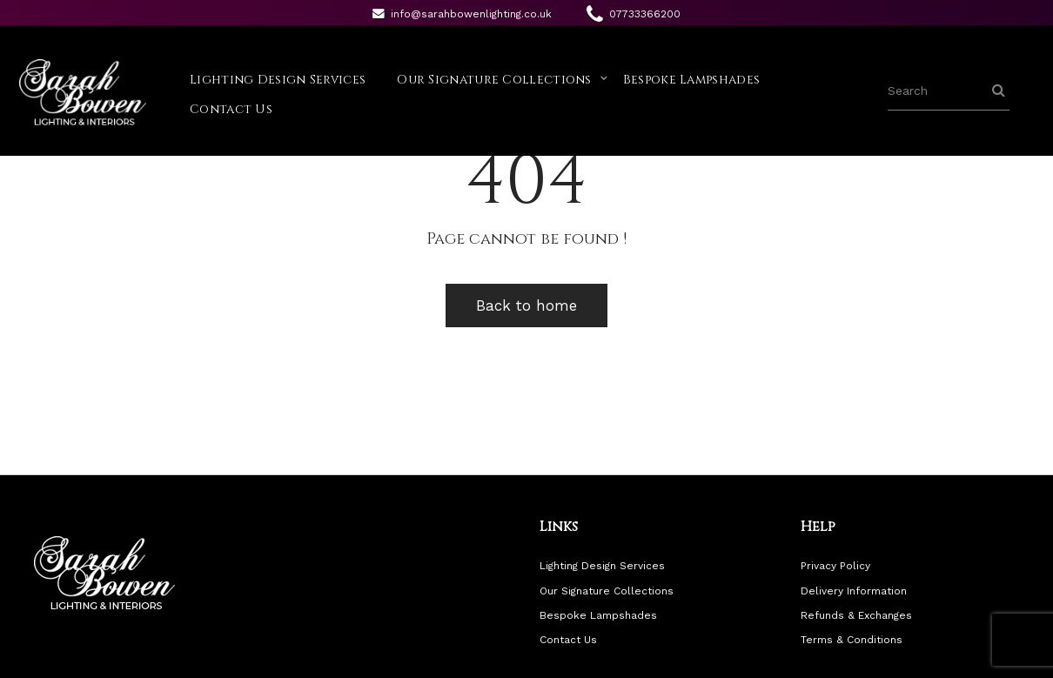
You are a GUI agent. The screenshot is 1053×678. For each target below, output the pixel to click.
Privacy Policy (835, 566)
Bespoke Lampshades (691, 79)
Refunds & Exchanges (856, 615)
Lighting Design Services (278, 79)
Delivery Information (854, 591)
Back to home (526, 305)
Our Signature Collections (494, 79)
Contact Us (231, 109)
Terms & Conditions (851, 640)
